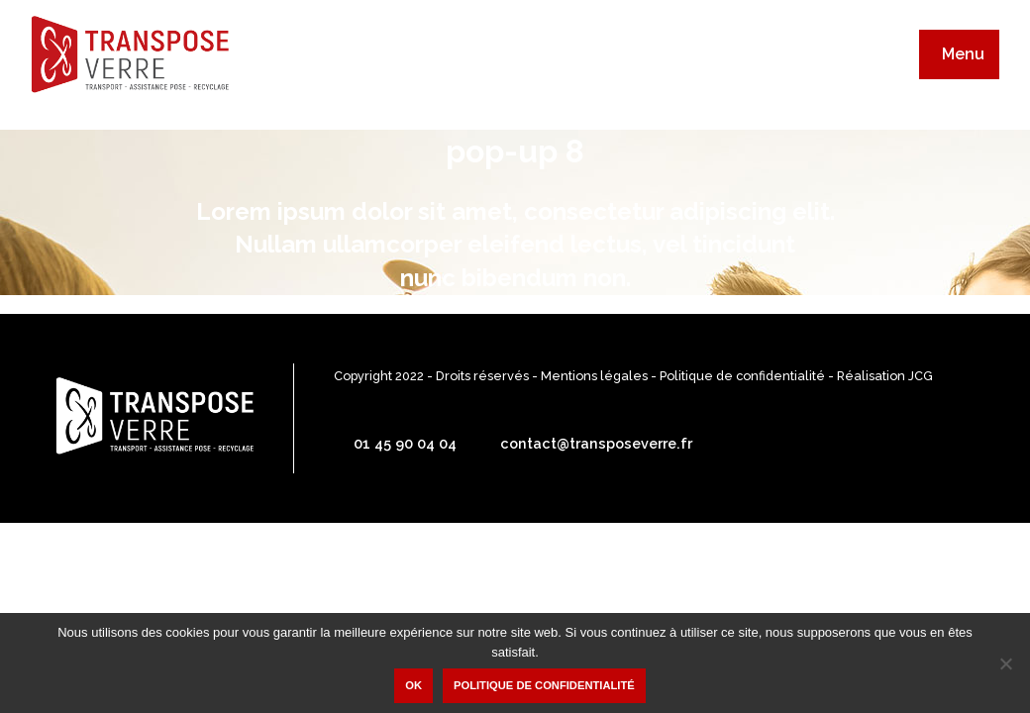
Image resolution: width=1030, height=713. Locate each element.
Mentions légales (594, 375)
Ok (413, 685)
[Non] (1005, 663)
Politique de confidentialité (742, 375)
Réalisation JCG (885, 375)
